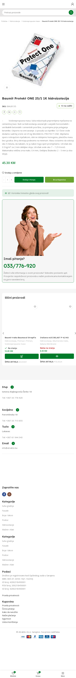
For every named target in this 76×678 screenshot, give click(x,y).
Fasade (5, 531)
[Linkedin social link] (9, 112)
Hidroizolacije (15, 21)
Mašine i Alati (8, 550)
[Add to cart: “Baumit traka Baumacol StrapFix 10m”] (22, 356)
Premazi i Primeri (24, 341)
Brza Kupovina (59, 179)
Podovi (5, 540)
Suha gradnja (8, 526)
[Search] (38, 12)
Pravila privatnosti (10, 616)
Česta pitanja (8, 629)
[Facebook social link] (4, 112)
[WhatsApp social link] (15, 112)
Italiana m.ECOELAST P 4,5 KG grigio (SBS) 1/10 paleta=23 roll (55, 338)
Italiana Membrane (48, 344)
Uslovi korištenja (10, 642)
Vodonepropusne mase (31, 21)
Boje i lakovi (7, 536)
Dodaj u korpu (29, 179)
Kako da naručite (10, 632)
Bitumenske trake (60, 341)
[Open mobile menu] (3, 4)
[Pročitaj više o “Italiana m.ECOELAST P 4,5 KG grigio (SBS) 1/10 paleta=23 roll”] (57, 356)
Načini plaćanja (9, 636)
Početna (4, 21)
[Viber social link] (20, 112)
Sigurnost (6, 639)
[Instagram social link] (9, 515)
